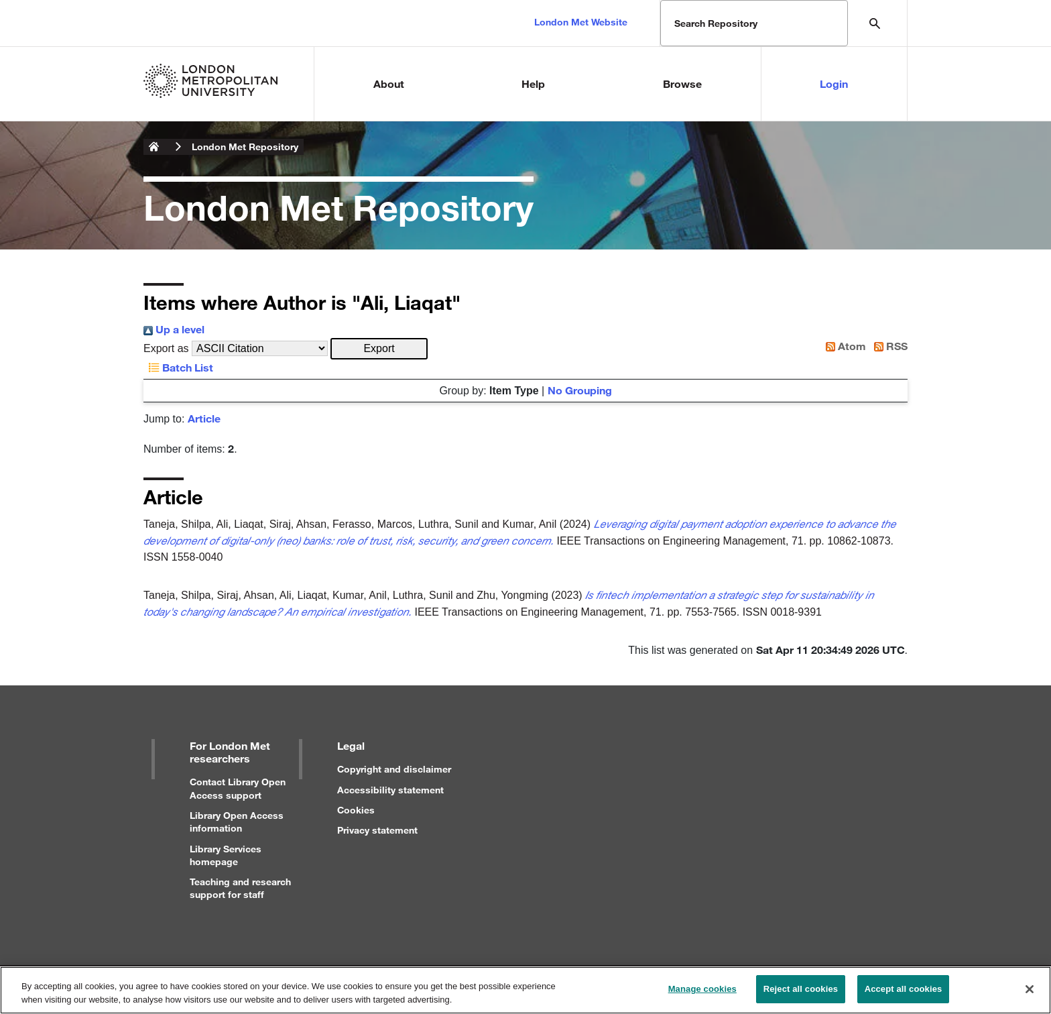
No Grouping (580, 390)
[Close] (1029, 993)
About (388, 83)
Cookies (356, 809)
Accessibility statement (390, 789)
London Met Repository (245, 146)
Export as (166, 348)
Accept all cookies (903, 994)
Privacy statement (377, 830)
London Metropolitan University (154, 147)
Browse (682, 83)
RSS (888, 345)
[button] (379, 348)
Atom (843, 345)
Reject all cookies (800, 994)
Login (834, 83)
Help (533, 83)
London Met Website (580, 21)
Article (204, 418)
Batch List (178, 367)
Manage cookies (702, 994)
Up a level (173, 329)
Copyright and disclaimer (394, 769)
